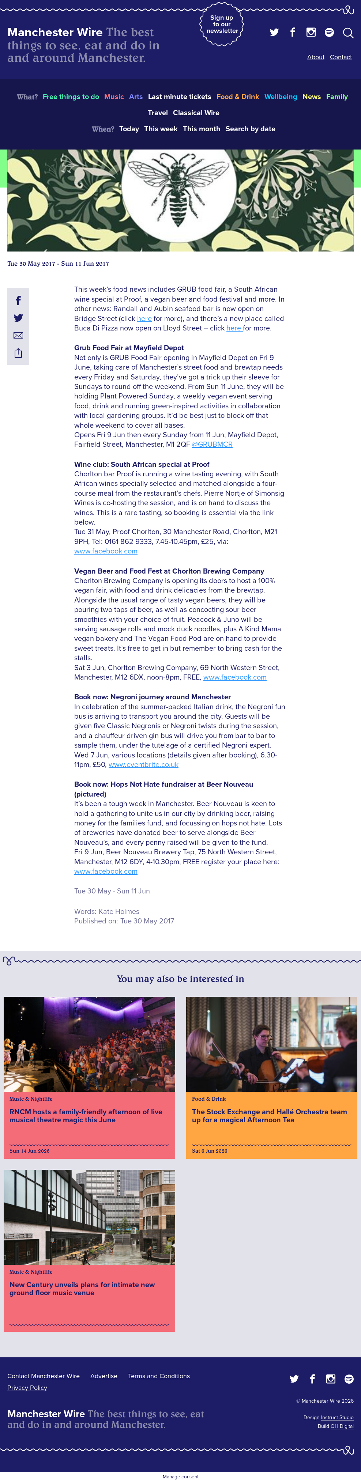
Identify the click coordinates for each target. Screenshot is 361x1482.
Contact (341, 57)
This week (161, 129)
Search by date (250, 129)
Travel (158, 113)
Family (337, 96)
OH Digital (342, 1426)
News (311, 96)
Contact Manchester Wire (43, 1376)
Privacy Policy (27, 1388)
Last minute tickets (179, 96)
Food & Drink (238, 96)
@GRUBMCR (212, 444)
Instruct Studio (337, 1417)
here (144, 318)
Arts (136, 96)
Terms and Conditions (159, 1376)
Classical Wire (196, 113)
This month (202, 129)
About (315, 57)
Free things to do (71, 96)
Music (114, 96)
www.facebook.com (106, 551)
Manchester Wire (55, 32)
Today (129, 129)
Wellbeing (280, 96)
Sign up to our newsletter (222, 24)
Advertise (103, 1376)
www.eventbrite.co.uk (143, 764)
